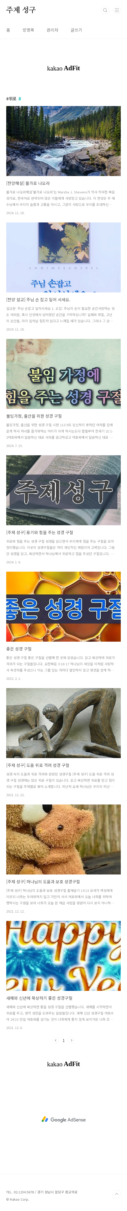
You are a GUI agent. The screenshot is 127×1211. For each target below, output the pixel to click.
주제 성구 (21, 10)
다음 (71, 1040)
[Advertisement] (63, 1119)
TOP (117, 1194)
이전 (56, 1040)
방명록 (28, 30)
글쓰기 (76, 30)
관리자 (52, 30)
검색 (105, 10)
